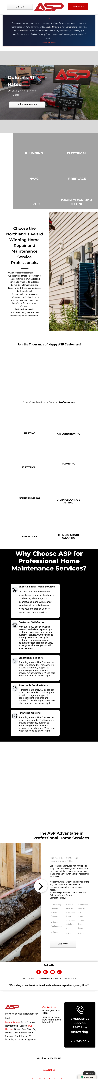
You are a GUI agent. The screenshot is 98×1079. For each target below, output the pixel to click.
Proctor (16, 1022)
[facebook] (38, 972)
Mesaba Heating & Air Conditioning (60, 27)
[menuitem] (28, 979)
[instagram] (45, 972)
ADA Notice (49, 1070)
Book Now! (78, 6)
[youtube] (52, 972)
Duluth (8, 1022)
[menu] (5, 7)
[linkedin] (59, 972)
